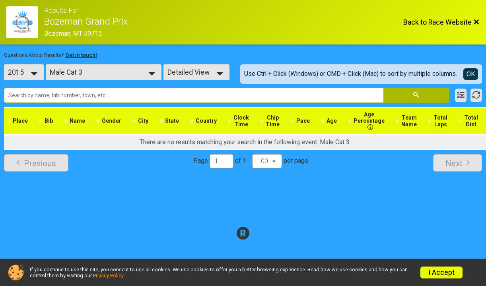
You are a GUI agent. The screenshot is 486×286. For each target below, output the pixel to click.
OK (471, 74)
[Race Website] (25, 22)
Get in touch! (81, 55)
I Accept (441, 272)
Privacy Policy (108, 275)
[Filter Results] (461, 95)
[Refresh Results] (476, 95)
